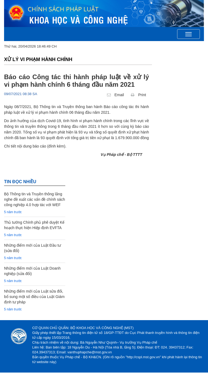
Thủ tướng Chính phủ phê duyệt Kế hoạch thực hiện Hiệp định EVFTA (34, 225)
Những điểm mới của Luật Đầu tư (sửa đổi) (32, 248)
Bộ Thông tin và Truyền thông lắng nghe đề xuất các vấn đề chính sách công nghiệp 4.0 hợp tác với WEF (34, 199)
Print (138, 95)
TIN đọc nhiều (20, 181)
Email (115, 95)
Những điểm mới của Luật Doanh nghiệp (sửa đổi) (32, 271)
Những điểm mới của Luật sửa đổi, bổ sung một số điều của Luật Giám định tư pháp (34, 296)
